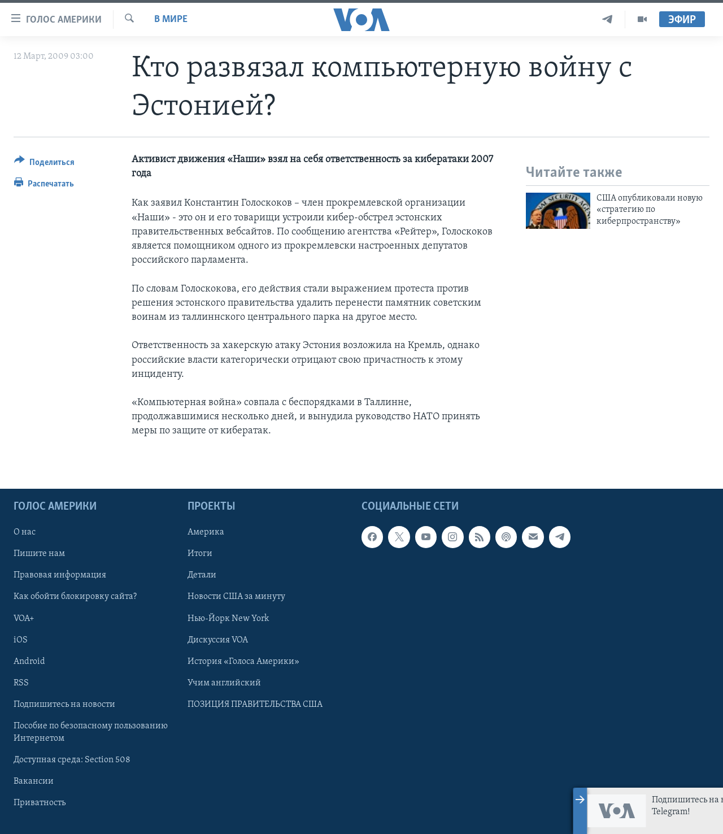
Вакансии (34, 781)
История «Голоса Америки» (243, 661)
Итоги (200, 553)
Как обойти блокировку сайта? (75, 596)
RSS (21, 682)
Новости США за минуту (236, 596)
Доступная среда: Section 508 (72, 759)
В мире (171, 19)
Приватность (40, 802)
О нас (25, 532)
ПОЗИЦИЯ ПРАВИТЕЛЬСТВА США (255, 704)
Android (29, 661)
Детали (202, 575)
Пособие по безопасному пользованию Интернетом (91, 731)
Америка (206, 532)
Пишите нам (39, 553)
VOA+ (24, 618)
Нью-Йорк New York (228, 618)
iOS (21, 639)
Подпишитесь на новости (64, 704)
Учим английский (224, 682)
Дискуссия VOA (218, 639)
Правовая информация (60, 575)
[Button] (44, 164)
